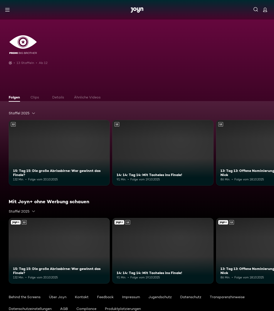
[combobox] (22, 113)
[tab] (15, 98)
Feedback (105, 297)
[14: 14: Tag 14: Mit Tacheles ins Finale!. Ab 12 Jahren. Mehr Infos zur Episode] (162, 153)
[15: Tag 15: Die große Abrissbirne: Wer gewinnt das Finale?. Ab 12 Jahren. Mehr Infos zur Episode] (59, 153)
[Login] (265, 9)
